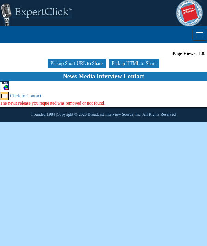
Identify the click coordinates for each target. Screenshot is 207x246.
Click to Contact (25, 95)
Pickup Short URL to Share (77, 63)
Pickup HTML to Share (134, 63)
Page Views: (184, 53)
